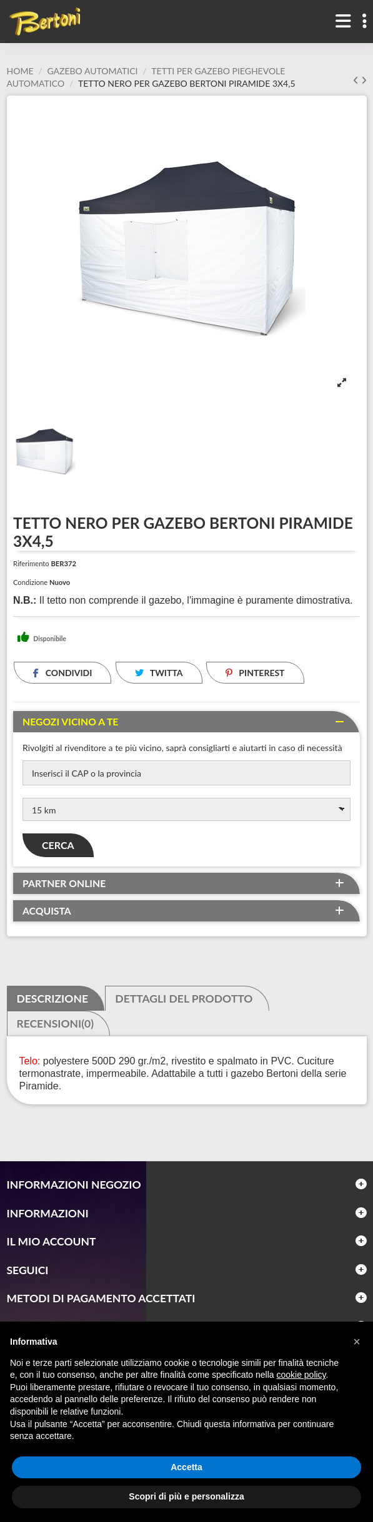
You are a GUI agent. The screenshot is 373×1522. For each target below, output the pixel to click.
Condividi (62, 672)
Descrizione (52, 999)
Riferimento (31, 563)
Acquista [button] (46, 910)
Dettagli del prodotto (183, 999)
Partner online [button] (64, 883)
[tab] (186, 721)
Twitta (159, 672)
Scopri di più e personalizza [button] (186, 1496)
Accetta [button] (186, 1467)
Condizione (30, 582)
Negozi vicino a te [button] (70, 721)
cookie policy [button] (301, 1375)
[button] (357, 1342)
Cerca (58, 845)
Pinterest (255, 672)
